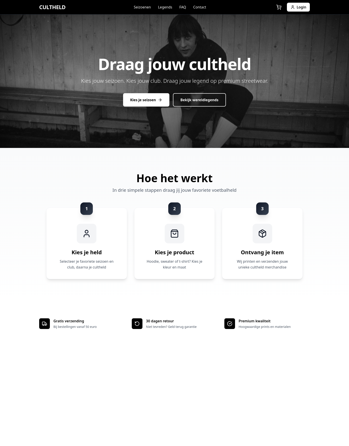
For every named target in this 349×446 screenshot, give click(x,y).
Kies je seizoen (146, 99)
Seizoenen (142, 7)
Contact (199, 7)
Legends (165, 7)
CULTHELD (52, 7)
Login (298, 7)
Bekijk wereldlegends (200, 99)
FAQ (182, 7)
